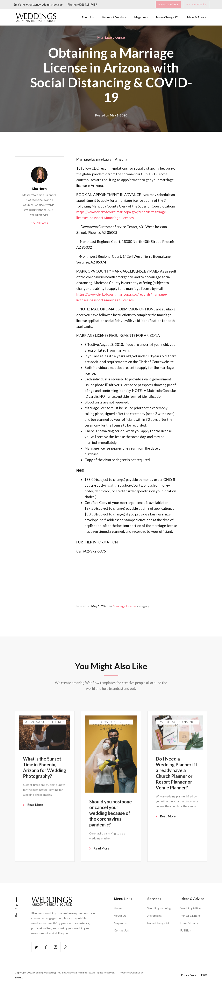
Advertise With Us (168, 4)
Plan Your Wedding (196, 4)
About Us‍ (87, 17)
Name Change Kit (167, 17)
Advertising (154, 915)
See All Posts (39, 223)
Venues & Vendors (114, 17)
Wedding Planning (159, 908)
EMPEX (19, 977)
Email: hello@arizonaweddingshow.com (38, 4)
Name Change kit (158, 923)
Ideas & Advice (196, 17)
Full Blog (185, 930)
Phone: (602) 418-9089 (82, 4)
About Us (120, 915)
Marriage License (111, 37)
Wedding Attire (190, 908)
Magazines (141, 17)
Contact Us (121, 930)
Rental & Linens (190, 915)
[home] (36, 17)
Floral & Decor (189, 923)
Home (118, 908)
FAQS (204, 975)
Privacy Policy (188, 975)
